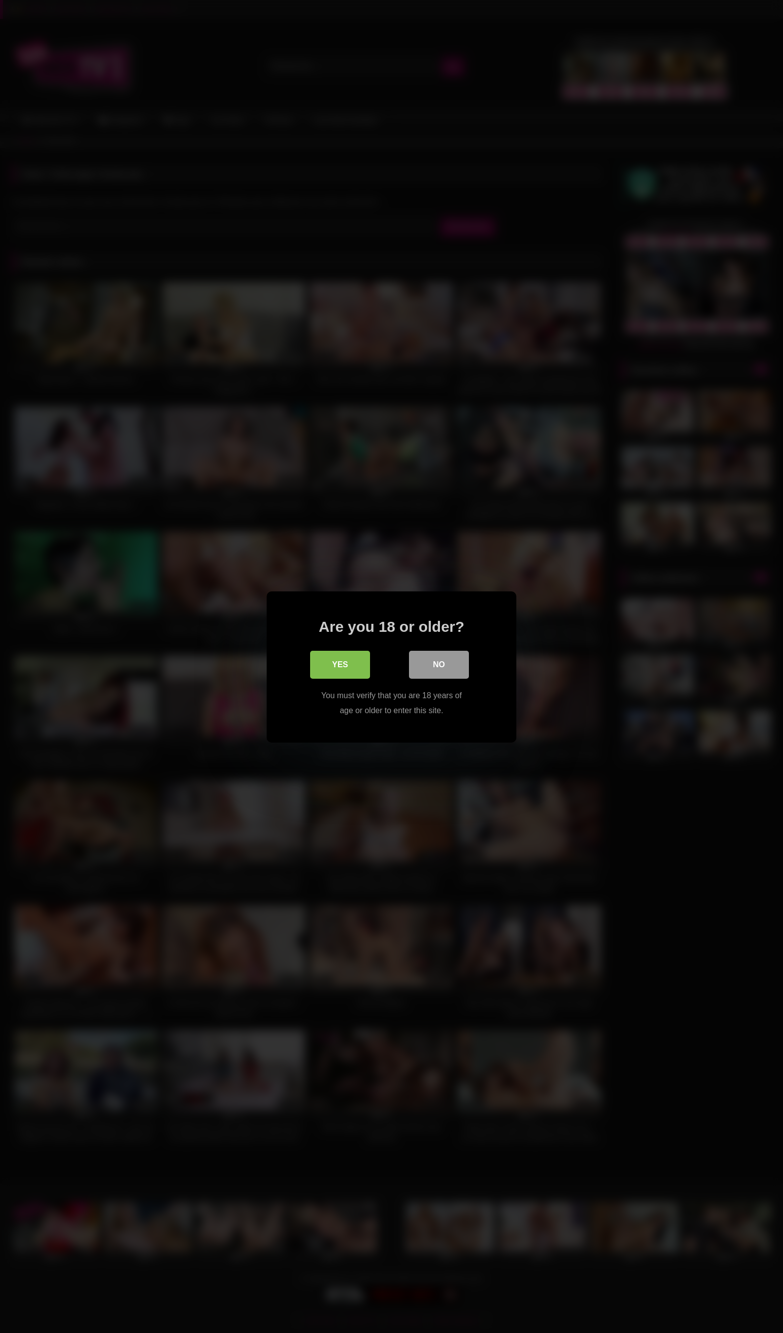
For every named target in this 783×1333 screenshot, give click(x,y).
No (439, 664)
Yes (340, 664)
